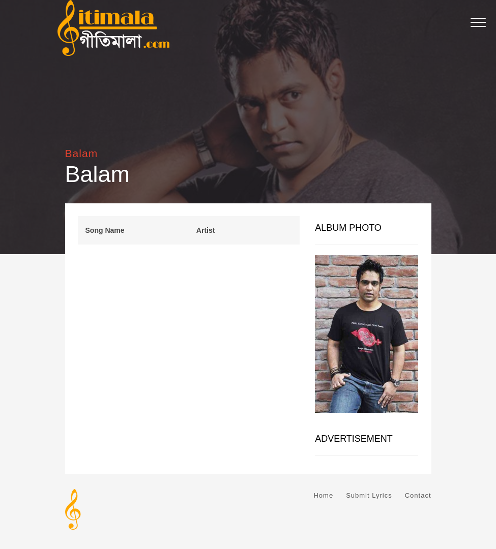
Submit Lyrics (369, 495)
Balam (81, 153)
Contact (418, 495)
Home (323, 495)
